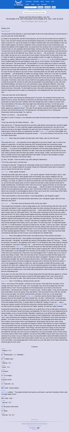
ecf (38, 9)
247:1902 (3, 390)
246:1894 (3, 357)
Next (45, 21)
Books (34, 423)
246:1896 (3, 365)
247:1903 (3, 396)
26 (9, 31)
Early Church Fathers (27, 21)
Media (43, 423)
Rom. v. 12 (20, 246)
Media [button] (33, 4)
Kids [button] (53, 1)
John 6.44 (30, 296)
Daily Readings (27, 423)
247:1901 (3, 386)
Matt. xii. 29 (59, 304)
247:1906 (3, 409)
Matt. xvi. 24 (20, 106)
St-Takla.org (29, 9)
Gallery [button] (27, 4)
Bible (23, 423)
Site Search (40, 7)
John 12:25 (4, 31)
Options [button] (44, 4)
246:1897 (3, 369)
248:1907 (3, 413)
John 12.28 (4, 172)
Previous (41, 21)
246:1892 (3, 348)
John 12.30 (4, 203)
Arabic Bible (47, 7)
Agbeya (31, 423)
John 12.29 (4, 392)
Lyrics (37, 423)
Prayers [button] (48, 1)
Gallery (53, 7)
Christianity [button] (29, 1)
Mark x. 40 (44, 131)
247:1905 (3, 404)
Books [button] (42, 1)
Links (46, 423)
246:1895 (3, 361)
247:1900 (3, 382)
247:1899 (3, 377)
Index (36, 21)
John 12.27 (4, 138)
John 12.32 (4, 281)
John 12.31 (4, 235)
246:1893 (3, 352)
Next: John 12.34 (34, 419)
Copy (38, 427)
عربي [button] (38, 4)
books (33, 9)
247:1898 (3, 373)
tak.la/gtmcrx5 (34, 429)
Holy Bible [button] (36, 1)
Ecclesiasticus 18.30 (44, 59)
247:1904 (3, 400)
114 (40, 9)
